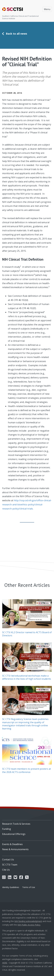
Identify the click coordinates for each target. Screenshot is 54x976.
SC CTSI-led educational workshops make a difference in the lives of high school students (26, 677)
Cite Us (6, 869)
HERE (4, 962)
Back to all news (16, 33)
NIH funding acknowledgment (28, 921)
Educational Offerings (13, 834)
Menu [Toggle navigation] (47, 9)
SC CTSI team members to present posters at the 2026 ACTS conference (26, 770)
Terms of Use (28, 887)
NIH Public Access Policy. (29, 924)
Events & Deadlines (12, 844)
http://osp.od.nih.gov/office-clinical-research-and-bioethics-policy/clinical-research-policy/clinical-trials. (27, 504)
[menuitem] (27, 822)
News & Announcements (15, 849)
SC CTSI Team (9, 864)
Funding (6, 828)
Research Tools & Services (16, 823)
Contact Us (8, 859)
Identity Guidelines (10, 887)
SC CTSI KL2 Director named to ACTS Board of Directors (27, 634)
